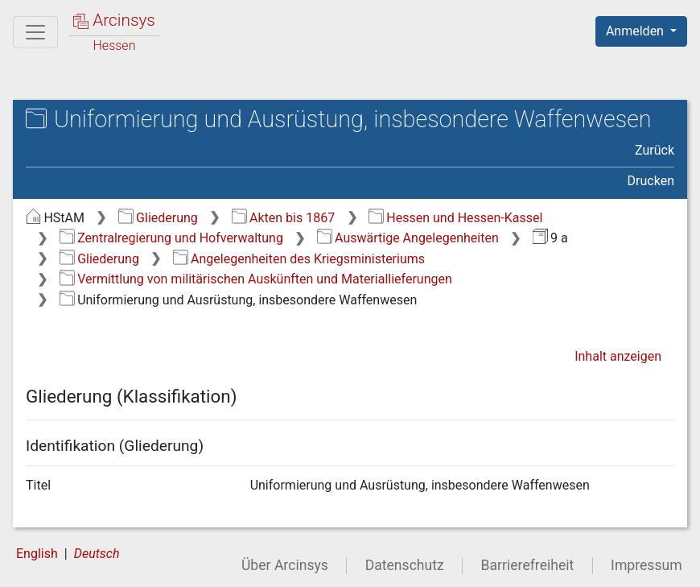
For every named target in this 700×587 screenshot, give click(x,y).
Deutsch (97, 553)
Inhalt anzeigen (617, 356)
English (37, 553)
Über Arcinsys (284, 565)
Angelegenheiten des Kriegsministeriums (299, 259)
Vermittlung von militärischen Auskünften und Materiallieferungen (256, 279)
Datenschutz (404, 565)
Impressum (646, 565)
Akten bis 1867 (284, 217)
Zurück (654, 150)
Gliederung (158, 217)
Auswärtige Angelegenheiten (408, 238)
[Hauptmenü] (35, 32)
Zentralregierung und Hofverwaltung (171, 238)
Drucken (651, 180)
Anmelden (636, 31)
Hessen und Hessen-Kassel (456, 217)
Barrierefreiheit (527, 565)
